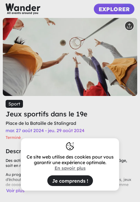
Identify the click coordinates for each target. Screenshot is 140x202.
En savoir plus (70, 168)
